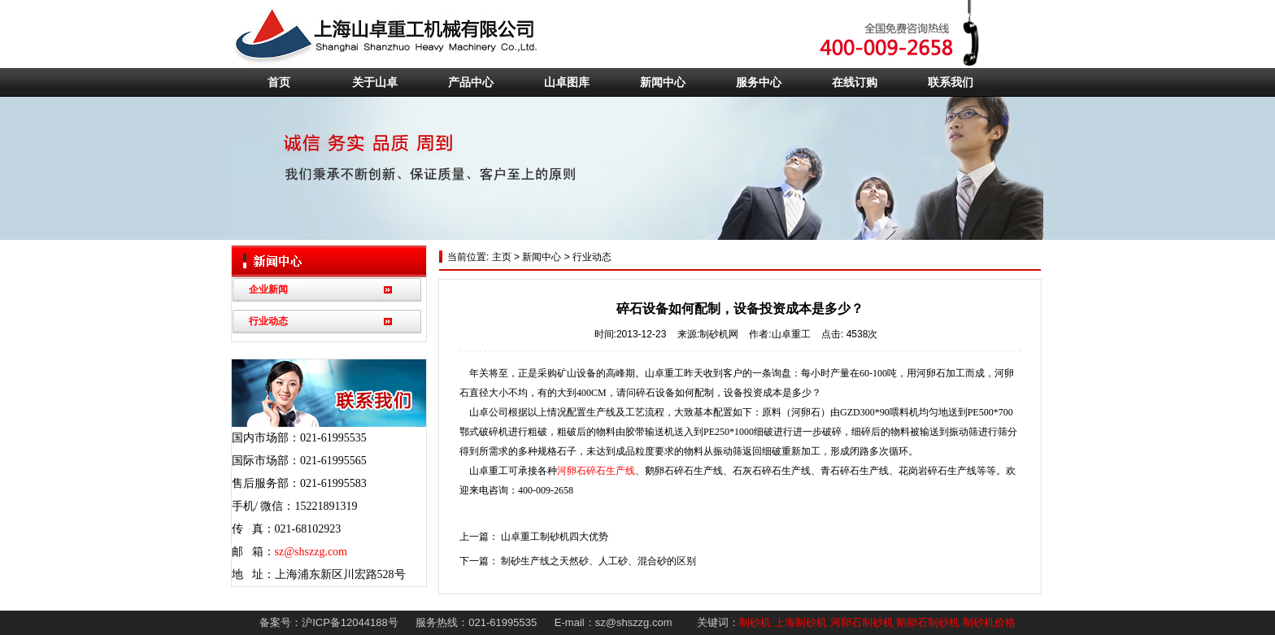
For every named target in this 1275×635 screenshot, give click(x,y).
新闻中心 (662, 82)
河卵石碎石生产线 (596, 470)
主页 (500, 257)
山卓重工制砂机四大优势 (554, 536)
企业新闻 (268, 289)
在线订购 (854, 82)
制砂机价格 (989, 622)
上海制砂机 (800, 622)
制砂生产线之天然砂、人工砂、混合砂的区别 (598, 561)
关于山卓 (375, 82)
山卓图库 (567, 82)
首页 (279, 82)
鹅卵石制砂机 (928, 622)
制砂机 (755, 622)
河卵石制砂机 (862, 622)
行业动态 (268, 321)
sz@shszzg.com (311, 552)
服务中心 (758, 82)
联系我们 (950, 82)
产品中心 (471, 82)
